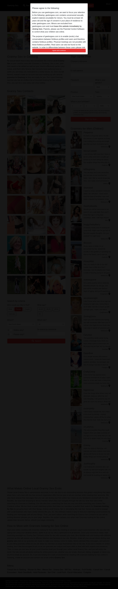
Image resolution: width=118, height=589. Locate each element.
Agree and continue (59, 50)
